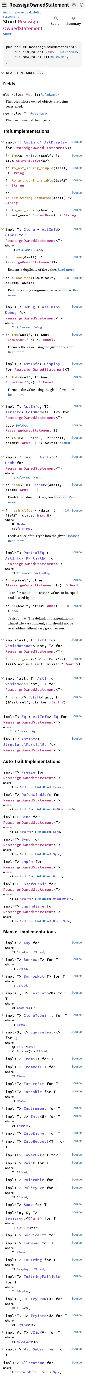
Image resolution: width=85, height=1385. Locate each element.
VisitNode (15, 684)
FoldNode (35, 412)
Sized (26, 528)
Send (26, 816)
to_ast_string (25, 210)
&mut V (72, 664)
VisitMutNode (19, 645)
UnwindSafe (32, 906)
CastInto (39, 993)
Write (31, 155)
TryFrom (38, 1298)
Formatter (14, 339)
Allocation (32, 1362)
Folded (22, 425)
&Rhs (51, 606)
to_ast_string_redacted (28, 198)
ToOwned (32, 1243)
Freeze (28, 772)
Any (27, 942)
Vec (49, 52)
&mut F (28, 443)
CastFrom (23, 1008)
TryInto (38, 1315)
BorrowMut (34, 976)
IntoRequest (36, 1141)
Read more (66, 269)
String (18, 173)
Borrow (30, 959)
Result (49, 339)
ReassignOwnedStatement (39, 5)
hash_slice (22, 510)
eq (14, 580)
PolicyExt (34, 1187)
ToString (33, 1259)
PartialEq (34, 552)
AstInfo (32, 142)
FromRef (32, 1066)
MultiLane (24, 1341)
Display (52, 363)
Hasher (38, 485)
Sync (26, 839)
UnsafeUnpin (34, 883)
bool (74, 585)
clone (17, 257)
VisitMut (47, 659)
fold (16, 438)
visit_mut (21, 659)
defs (36, 12)
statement (11, 16)
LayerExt (33, 1155)
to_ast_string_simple (32, 168)
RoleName (68, 52)
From (28, 1058)
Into (35, 1116)
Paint (29, 1163)
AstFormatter (28, 160)
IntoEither (35, 1133)
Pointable (34, 1179)
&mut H (43, 515)
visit (17, 697)
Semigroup (15, 1218)
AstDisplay (55, 142)
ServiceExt (35, 1235)
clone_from (22, 278)
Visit (35, 697)
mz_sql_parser (14, 12)
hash (16, 485)
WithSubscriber (40, 1349)
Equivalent (41, 1032)
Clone (29, 229)
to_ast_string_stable (32, 180)
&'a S (34, 1218)
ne (14, 606)
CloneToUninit (38, 1015)
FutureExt (34, 1083)
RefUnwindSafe (36, 794)
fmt (15, 155)
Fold (32, 438)
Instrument (35, 1108)
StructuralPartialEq (25, 744)
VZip (35, 1332)
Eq (23, 716)
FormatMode (42, 215)
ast (29, 12)
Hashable (33, 1091)
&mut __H (28, 490)
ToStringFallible (42, 1276)
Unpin (27, 861)
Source (8, 34)
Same (28, 1204)
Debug (29, 307)
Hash (28, 457)
